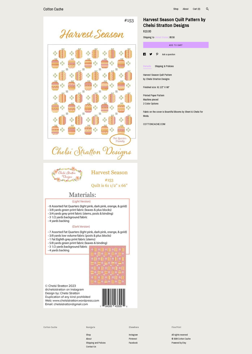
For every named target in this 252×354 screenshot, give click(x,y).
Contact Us (91, 346)
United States (161, 37)
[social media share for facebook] (144, 54)
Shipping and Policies (96, 342)
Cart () (196, 9)
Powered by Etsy (179, 342)
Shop (175, 9)
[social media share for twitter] (151, 54)
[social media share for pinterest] (157, 54)
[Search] (207, 9)
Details (147, 66)
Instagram (133, 334)
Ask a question (168, 54)
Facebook (133, 342)
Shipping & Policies (164, 66)
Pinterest (133, 338)
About (186, 9)
